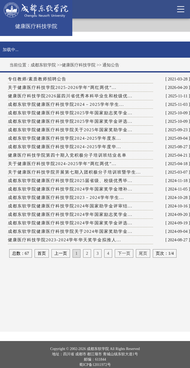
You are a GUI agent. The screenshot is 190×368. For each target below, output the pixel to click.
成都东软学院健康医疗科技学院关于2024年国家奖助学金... (70, 231)
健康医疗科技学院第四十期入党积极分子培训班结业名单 (67, 155)
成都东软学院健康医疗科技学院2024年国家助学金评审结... (70, 206)
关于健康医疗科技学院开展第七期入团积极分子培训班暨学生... (74, 172)
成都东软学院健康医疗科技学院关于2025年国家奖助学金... (70, 130)
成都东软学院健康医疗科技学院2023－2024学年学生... (66, 197)
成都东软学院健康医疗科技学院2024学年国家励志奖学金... (70, 214)
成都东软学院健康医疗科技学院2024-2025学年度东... (64, 138)
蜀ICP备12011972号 (95, 365)
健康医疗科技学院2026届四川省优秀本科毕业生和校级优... (70, 96)
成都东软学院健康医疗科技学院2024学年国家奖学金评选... (70, 223)
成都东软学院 (43, 65)
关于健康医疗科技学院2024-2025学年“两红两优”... (62, 163)
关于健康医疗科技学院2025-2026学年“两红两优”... (62, 87)
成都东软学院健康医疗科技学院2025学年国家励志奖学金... (70, 113)
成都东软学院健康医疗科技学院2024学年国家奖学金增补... (70, 189)
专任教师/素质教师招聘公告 (37, 79)
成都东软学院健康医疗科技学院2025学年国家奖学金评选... (70, 121)
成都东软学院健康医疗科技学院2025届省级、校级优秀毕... (70, 180)
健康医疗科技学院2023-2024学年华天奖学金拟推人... (64, 240)
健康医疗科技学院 (79, 65)
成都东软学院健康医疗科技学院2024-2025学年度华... (64, 146)
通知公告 (110, 65)
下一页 (124, 253)
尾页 (143, 253)
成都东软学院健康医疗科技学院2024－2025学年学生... (66, 104)
